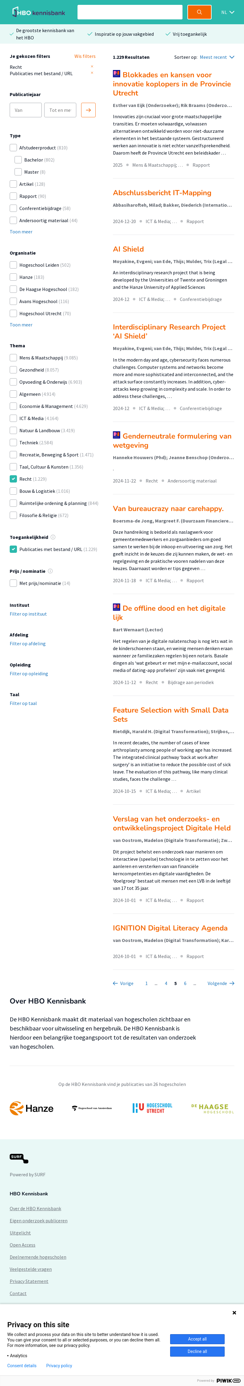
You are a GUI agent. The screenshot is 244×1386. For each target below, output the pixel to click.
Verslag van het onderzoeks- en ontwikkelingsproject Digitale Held (172, 823)
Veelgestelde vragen (31, 1269)
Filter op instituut (28, 613)
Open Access (22, 1245)
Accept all (197, 1339)
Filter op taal (23, 703)
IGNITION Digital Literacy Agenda (170, 928)
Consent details (22, 1365)
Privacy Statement (29, 1281)
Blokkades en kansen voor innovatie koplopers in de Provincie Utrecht (172, 84)
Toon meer (21, 231)
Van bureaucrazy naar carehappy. (168, 508)
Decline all (197, 1351)
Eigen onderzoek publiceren (39, 1220)
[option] (122, 1108)
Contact (18, 1293)
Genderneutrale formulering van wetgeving (172, 440)
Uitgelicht (20, 1233)
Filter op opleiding (29, 673)
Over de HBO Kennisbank (35, 1208)
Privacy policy (59, 1365)
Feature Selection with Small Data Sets (171, 714)
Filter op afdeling (28, 643)
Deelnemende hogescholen (38, 1257)
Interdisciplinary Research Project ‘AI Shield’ (169, 331)
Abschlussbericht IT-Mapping (162, 193)
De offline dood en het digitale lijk (169, 612)
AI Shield (128, 249)
